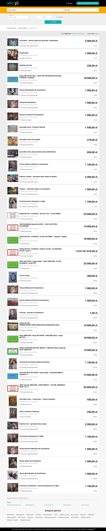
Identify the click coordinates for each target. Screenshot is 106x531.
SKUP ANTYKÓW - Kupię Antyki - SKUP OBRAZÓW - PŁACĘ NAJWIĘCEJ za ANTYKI (41, 262)
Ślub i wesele (21, 517)
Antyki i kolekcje (22, 28)
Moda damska (20, 514)
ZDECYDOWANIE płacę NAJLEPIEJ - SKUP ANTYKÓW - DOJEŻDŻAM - (40, 225)
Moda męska (30, 514)
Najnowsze (68, 33)
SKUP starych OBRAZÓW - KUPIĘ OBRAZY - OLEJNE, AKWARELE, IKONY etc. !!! (39, 386)
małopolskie (66, 505)
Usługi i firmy (39, 517)
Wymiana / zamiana (12, 520)
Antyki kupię (24, 53)
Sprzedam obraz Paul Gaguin (30, 140)
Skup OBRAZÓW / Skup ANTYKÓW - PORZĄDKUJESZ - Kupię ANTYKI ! (42, 336)
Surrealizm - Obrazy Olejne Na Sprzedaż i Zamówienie (39, 41)
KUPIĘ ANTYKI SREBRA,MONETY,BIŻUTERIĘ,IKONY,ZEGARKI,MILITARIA (40, 324)
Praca (56, 514)
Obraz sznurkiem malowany (29, 412)
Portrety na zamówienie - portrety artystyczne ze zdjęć (40, 486)
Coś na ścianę (24, 276)
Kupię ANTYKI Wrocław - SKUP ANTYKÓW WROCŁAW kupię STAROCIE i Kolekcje (42, 77)
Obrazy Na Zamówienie (28, 102)
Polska (9, 502)
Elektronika (91, 514)
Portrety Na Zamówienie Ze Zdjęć (32, 436)
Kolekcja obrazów (26, 65)
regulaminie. (91, 529)
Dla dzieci (38, 514)
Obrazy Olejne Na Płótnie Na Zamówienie (34, 300)
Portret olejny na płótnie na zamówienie (34, 164)
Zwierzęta (83, 514)
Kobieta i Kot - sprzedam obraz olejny (33, 424)
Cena (34, 17)
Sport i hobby (75, 517)
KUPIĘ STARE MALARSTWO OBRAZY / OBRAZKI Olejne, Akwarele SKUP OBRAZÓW (40, 349)
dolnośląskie (29, 505)
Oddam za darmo (86, 517)
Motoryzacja (10, 514)
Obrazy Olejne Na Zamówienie (30, 461)
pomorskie (84, 505)
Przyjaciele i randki (25, 520)
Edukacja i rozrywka (63, 517)
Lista (92, 33)
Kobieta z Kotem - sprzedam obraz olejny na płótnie (38, 177)
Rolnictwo (30, 517)
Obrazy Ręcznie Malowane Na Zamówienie (35, 449)
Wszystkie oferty (11, 28)
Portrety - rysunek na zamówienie (32, 313)
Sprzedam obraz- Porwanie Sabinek (33, 127)
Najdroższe (81, 33)
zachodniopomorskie (12, 505)
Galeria (97, 33)
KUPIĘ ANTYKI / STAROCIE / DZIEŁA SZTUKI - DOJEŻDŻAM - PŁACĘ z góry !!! (42, 250)
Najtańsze (75, 33)
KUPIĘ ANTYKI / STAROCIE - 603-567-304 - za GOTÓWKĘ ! (41, 214)
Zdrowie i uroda (64, 514)
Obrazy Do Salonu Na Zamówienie (32, 115)
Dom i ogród (74, 514)
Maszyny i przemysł (50, 517)
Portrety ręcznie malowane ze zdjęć (33, 201)
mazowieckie (47, 505)
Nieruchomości (48, 514)
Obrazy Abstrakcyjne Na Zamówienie (33, 90)
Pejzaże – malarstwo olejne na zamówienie (35, 189)
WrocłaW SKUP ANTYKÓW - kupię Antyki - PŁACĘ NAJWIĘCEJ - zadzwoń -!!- (38, 374)
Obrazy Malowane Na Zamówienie (32, 288)
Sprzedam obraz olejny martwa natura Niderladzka (38, 152)
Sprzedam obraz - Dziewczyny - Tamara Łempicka (38, 399)
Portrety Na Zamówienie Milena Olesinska (35, 362)
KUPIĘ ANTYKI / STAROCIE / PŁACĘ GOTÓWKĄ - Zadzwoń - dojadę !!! (41, 237)
